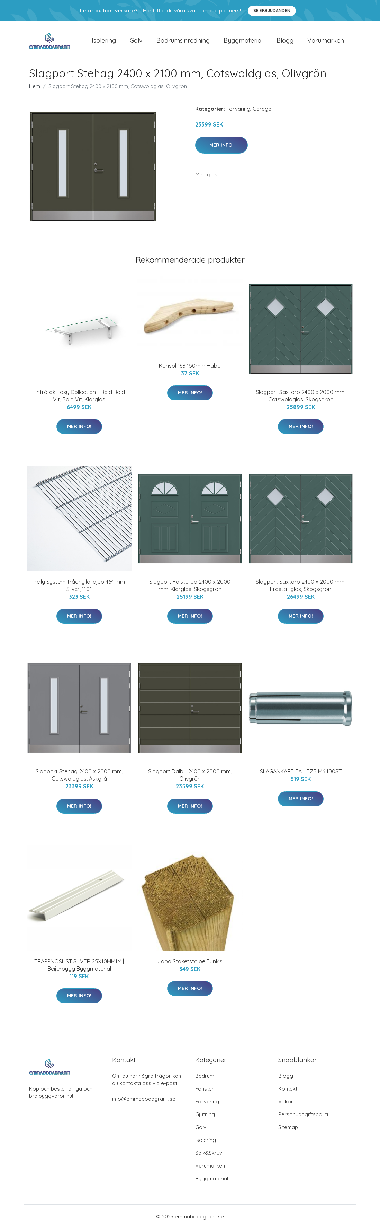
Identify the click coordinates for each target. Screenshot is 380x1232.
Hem (34, 89)
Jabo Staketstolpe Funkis (190, 964)
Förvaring (238, 112)
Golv (136, 42)
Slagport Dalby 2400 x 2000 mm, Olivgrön (190, 779)
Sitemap (288, 1130)
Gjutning (205, 1117)
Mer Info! (221, 148)
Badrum (204, 1079)
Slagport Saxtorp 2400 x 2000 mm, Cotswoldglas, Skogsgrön (300, 399)
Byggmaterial (243, 42)
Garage (262, 112)
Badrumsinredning (183, 42)
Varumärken (325, 42)
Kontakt (287, 1092)
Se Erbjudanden (271, 10)
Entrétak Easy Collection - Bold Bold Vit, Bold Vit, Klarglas (79, 399)
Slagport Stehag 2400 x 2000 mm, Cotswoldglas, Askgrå (79, 779)
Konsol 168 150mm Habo (190, 369)
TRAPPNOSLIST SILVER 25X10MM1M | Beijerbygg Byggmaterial (79, 968)
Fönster (204, 1092)
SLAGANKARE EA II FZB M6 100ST (301, 775)
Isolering (104, 42)
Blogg (285, 42)
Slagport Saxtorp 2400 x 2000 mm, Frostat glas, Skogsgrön (300, 589)
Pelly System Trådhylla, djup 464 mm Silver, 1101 (79, 589)
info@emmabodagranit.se (143, 1102)
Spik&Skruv (208, 1156)
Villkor (285, 1105)
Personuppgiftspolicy (304, 1117)
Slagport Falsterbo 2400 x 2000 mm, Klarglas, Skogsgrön (189, 589)
